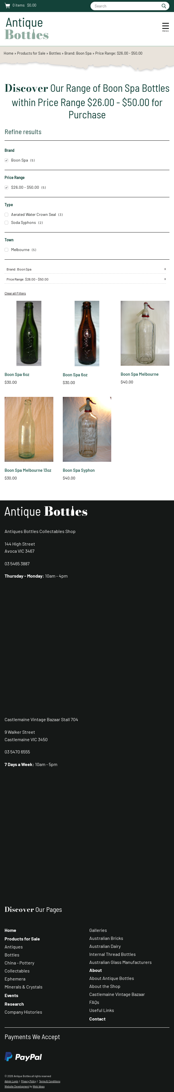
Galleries (98, 930)
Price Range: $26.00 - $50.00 (118, 53)
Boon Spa (16, 160)
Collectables (17, 970)
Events (11, 995)
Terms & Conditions (49, 1081)
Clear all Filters (15, 293)
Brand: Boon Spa (78, 53)
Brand (11, 269)
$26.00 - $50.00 (22, 187)
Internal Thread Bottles (112, 954)
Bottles (55, 53)
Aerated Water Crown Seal (30, 214)
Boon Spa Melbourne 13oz (28, 470)
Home (8, 53)
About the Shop (104, 986)
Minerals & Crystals (24, 986)
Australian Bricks (106, 938)
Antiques (14, 946)
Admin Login (11, 1081)
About (95, 970)
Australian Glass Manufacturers (120, 962)
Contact (97, 1018)
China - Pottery (19, 962)
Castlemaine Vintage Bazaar (117, 994)
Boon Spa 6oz (17, 374)
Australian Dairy (105, 946)
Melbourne (17, 249)
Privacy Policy (28, 1081)
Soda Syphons (20, 222)
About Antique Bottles (111, 978)
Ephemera (15, 978)
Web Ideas (38, 1086)
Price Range (15, 279)
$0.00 (31, 5)
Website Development (17, 1086)
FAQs (94, 1002)
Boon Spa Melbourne (140, 374)
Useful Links (101, 1010)
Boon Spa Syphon (79, 470)
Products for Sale (31, 53)
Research (14, 1004)
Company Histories (23, 1012)
